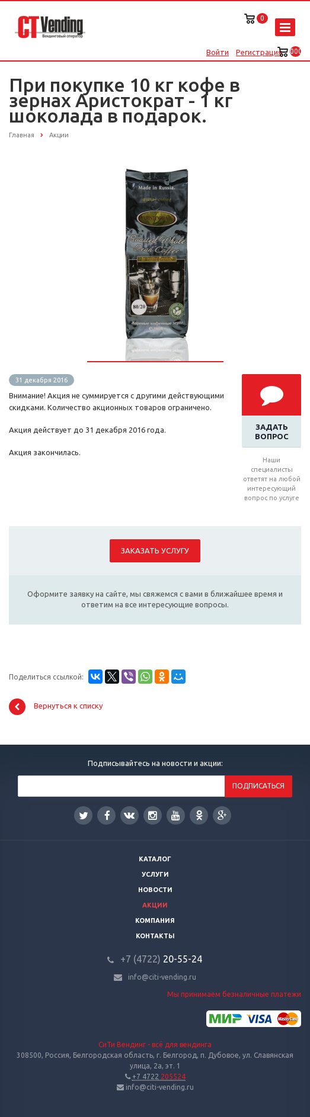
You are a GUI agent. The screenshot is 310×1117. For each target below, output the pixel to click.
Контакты (155, 935)
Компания (155, 920)
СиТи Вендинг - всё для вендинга (155, 1044)
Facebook (107, 815)
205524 (159, 1076)
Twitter (83, 815)
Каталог (155, 858)
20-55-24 (161, 959)
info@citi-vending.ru (162, 977)
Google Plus (222, 815)
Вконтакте (129, 815)
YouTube (175, 815)
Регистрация (259, 52)
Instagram (152, 815)
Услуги (155, 874)
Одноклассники (199, 815)
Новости (155, 889)
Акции (155, 905)
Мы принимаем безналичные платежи (234, 994)
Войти (217, 52)
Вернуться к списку (56, 706)
